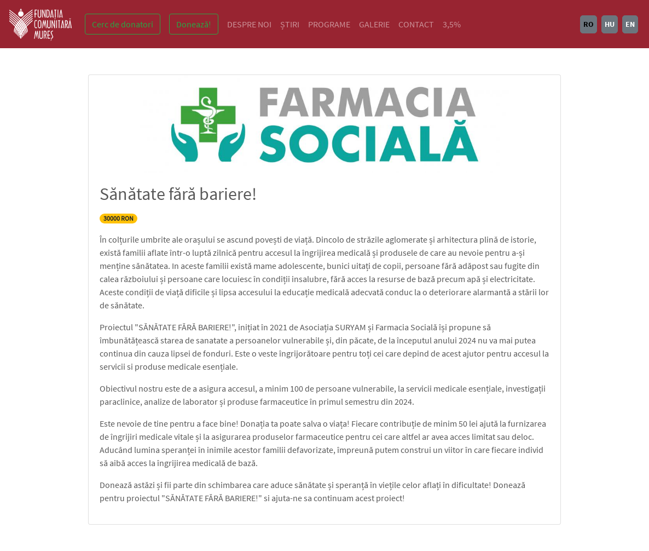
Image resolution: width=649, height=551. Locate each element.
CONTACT (416, 24)
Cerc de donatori (122, 24)
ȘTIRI (289, 24)
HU (610, 24)
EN (630, 24)
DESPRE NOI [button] (249, 24)
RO (588, 24)
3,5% (452, 24)
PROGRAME (329, 24)
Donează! (193, 24)
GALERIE (374, 24)
